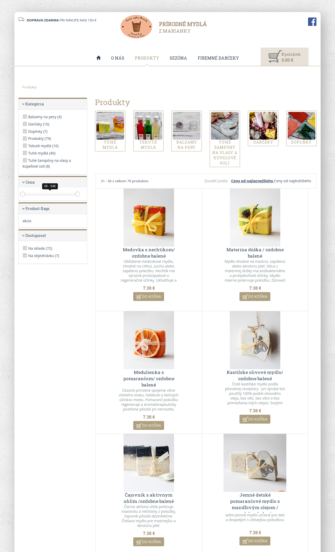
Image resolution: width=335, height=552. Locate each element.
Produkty (147, 58)
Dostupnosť (35, 235)
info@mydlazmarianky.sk (43, 501)
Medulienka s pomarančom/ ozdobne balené (279, 256)
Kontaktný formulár (263, 492)
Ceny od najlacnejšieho (252, 181)
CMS (187, 532)
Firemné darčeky (218, 58)
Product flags (37, 208)
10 (235, 448)
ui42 (214, 532)
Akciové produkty (185, 499)
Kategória (34, 104)
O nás (117, 58)
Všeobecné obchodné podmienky (121, 492)
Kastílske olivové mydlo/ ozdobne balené (132, 375)
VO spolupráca (106, 499)
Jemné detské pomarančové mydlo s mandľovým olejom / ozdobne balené (280, 381)
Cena (30, 182)
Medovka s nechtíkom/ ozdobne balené (132, 253)
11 (246, 448)
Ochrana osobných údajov (115, 505)
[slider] (22, 194)
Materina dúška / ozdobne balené (206, 253)
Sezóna (178, 58)
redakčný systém (157, 532)
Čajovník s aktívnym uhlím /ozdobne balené (206, 375)
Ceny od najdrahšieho (292, 181)
